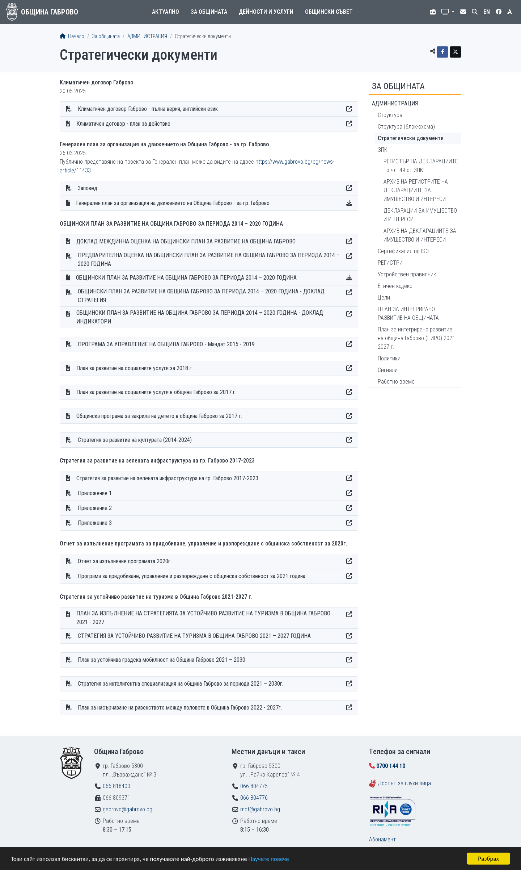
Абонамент (382, 839)
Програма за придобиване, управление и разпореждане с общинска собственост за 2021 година (191, 576)
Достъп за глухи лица (404, 783)
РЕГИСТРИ (390, 262)
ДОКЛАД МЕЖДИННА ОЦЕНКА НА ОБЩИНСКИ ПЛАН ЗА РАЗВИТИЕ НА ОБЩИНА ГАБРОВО (186, 241)
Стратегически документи (411, 138)
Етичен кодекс (395, 286)
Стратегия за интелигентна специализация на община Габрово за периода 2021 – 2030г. (180, 683)
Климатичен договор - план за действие (123, 123)
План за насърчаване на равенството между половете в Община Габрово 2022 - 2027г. (180, 707)
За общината (209, 11)
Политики (389, 358)
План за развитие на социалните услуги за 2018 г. (134, 368)
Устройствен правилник (407, 274)
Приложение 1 (95, 493)
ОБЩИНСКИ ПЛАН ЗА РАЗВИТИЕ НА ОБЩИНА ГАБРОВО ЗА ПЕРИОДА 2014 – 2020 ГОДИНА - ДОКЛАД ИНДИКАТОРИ (199, 317)
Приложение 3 (95, 522)
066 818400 (116, 786)
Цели (384, 297)
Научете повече (268, 859)
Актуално (165, 11)
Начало (72, 36)
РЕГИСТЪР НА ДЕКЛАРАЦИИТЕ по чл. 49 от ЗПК (421, 165)
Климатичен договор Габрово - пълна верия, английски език (148, 108)
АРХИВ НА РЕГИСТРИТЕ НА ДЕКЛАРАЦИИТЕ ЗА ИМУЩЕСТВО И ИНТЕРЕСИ (416, 190)
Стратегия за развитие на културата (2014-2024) (135, 439)
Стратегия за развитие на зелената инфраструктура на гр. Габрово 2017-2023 (167, 478)
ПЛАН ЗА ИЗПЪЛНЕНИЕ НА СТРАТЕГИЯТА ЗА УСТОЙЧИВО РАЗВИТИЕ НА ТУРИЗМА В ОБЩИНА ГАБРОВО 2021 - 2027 (203, 618)
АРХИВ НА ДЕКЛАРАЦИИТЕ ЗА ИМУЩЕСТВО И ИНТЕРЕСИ (420, 235)
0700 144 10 (390, 765)
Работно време (396, 381)
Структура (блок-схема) (406, 126)
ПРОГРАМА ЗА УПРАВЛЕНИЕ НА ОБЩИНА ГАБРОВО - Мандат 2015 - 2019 (166, 344)
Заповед (87, 188)
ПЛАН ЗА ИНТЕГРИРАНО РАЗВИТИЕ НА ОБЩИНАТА (408, 313)
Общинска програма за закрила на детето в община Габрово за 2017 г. (159, 416)
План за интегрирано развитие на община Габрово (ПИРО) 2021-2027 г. (417, 338)
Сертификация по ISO (403, 251)
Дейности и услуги (266, 11)
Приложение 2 (95, 508)
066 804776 (254, 797)
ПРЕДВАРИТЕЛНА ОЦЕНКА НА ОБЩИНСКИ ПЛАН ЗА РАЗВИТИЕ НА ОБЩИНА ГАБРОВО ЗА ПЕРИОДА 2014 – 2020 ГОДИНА (209, 259)
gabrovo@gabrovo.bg (127, 809)
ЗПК (382, 149)
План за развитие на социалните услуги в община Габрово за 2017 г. (156, 392)
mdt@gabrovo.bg (260, 809)
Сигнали (388, 370)
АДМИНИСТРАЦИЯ (147, 36)
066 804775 (254, 786)
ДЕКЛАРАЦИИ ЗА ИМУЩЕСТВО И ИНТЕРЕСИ (420, 215)
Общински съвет (329, 11)
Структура (390, 115)
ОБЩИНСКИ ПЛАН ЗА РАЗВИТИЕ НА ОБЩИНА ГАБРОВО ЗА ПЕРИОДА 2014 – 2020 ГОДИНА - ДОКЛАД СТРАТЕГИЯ (201, 296)
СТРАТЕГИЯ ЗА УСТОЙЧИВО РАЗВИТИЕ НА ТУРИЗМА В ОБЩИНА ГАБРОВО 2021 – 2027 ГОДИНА (194, 635)
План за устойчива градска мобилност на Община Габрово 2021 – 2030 (161, 659)
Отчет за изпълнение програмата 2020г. (124, 561)
